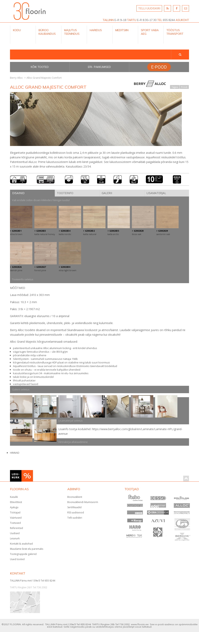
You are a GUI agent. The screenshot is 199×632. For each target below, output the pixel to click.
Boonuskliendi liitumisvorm (82, 502)
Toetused (15, 523)
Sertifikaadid (74, 507)
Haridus (96, 30)
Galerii (107, 193)
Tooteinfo (65, 193)
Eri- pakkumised (99, 67)
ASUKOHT (182, 20)
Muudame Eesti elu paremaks (26, 549)
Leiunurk (15, 538)
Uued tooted (17, 559)
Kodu (17, 30)
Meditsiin (121, 30)
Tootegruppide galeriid (23, 554)
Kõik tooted (40, 67)
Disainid (18, 193)
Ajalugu (14, 507)
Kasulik (14, 497)
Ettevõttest (16, 502)
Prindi (184, 86)
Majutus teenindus (72, 32)
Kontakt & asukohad (21, 543)
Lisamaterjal (156, 193)
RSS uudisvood (75, 512)
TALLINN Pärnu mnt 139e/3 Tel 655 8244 (32, 580)
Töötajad (15, 512)
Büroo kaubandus (47, 32)
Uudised (15, 533)
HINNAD (14, 452)
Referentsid (16, 528)
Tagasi (174, 86)
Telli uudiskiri (74, 517)
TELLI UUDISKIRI (149, 8)
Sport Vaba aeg (150, 32)
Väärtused (16, 517)
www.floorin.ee (140, 624)
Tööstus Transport (174, 32)
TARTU (131, 20)
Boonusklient (74, 497)
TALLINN (108, 20)
